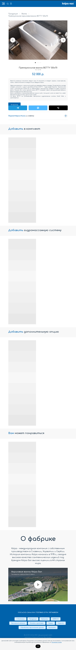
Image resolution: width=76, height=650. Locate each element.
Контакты (52, 627)
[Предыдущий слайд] (12, 40)
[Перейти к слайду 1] (35, 62)
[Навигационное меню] (3, 4)
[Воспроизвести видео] (38, 584)
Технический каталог (18, 623)
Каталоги (44, 619)
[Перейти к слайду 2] (37, 62)
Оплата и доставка (37, 623)
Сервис (50, 623)
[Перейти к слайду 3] (38, 62)
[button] (8, 4)
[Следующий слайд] (63, 40)
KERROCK (56, 619)
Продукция (13, 14)
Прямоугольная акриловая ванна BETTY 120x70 (28, 16)
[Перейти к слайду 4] (40, 62)
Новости (61, 623)
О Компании (20, 619)
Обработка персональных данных (32, 627)
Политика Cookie (57, 642)
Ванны (24, 14)
